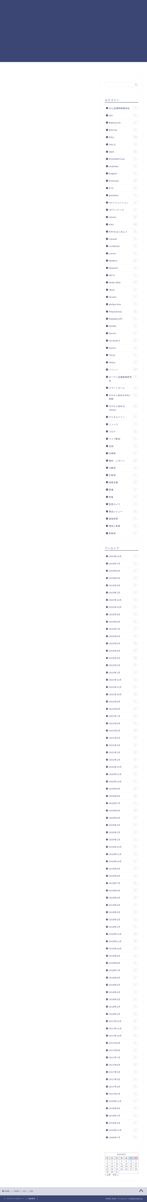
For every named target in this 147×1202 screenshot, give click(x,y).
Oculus (123, 296)
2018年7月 (123, 970)
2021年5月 (123, 730)
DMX (123, 151)
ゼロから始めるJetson (123, 407)
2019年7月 (123, 883)
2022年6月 (123, 636)
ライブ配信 (123, 438)
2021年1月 (123, 759)
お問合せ (29, 10)
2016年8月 (123, 1108)
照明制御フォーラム (118, 4)
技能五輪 (123, 482)
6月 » (116, 1175)
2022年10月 (123, 606)
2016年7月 (123, 1115)
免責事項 (31, 1198)
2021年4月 (123, 737)
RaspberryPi (123, 318)
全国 (123, 446)
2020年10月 (123, 781)
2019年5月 (123, 897)
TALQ (123, 354)
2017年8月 (123, 1050)
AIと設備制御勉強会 (123, 108)
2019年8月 (123, 875)
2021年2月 (123, 752)
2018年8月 (123, 962)
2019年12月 (123, 846)
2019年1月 (123, 926)
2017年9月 (123, 1042)
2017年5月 (123, 1071)
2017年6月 (123, 1064)
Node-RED (61, 4)
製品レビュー (123, 511)
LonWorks (123, 246)
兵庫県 (123, 453)
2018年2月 (123, 1006)
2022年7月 (123, 628)
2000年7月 (123, 1137)
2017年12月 (123, 1021)
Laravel (123, 238)
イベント (123, 369)
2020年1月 (123, 839)
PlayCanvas (97, 4)
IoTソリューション (123, 202)
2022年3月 (123, 657)
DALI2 (123, 144)
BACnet (123, 129)
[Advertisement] (73, 42)
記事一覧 (45, 4)
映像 (123, 489)
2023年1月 (123, 592)
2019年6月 (123, 890)
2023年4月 (123, 585)
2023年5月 (123, 577)
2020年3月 (123, 824)
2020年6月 (123, 810)
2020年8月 (123, 795)
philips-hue (123, 304)
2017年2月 (123, 1093)
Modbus (123, 260)
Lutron (123, 253)
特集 (123, 496)
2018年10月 (123, 948)
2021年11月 (123, 686)
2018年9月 (123, 955)
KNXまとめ (31, 4)
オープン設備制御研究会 (123, 378)
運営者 (136, 4)
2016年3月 (123, 1122)
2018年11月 (123, 941)
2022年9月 (123, 614)
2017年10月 (123, 1035)
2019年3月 (123, 912)
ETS (123, 188)
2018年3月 (123, 999)
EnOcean (123, 180)
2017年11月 (123, 1028)
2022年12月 (123, 599)
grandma (123, 195)
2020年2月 (123, 832)
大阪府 (123, 467)
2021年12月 (123, 679)
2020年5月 (123, 817)
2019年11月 (123, 854)
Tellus (123, 362)
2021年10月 (123, 694)
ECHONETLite (123, 158)
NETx (123, 275)
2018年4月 (123, 992)
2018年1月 (123, 1013)
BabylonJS (123, 122)
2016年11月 (123, 1100)
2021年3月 (123, 745)
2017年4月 (123, 1079)
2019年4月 (123, 904)
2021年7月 (123, 715)
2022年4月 (123, 650)
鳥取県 (123, 533)
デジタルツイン (123, 416)
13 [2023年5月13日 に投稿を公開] (131, 1164)
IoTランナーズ (123, 209)
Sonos (123, 347)
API (123, 115)
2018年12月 (123, 933)
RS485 (123, 325)
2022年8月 (123, 621)
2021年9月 (123, 701)
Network (123, 267)
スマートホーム (123, 387)
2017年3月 (123, 1086)
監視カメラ (123, 504)
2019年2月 (123, 919)
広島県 (123, 475)
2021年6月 (123, 723)
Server (123, 333)
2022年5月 (123, 643)
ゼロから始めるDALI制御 (123, 397)
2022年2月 (123, 665)
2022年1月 (123, 672)
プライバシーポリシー (15, 1198)
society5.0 (123, 340)
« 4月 (108, 1175)
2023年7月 (123, 563)
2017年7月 (123, 1057)
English (123, 173)
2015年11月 (123, 1129)
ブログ (123, 431)
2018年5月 (123, 984)
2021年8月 (123, 708)
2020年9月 (123, 788)
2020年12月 (123, 766)
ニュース (123, 424)
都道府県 (123, 518)
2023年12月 (123, 556)
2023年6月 (123, 570)
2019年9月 (123, 868)
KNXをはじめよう (123, 231)
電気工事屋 (123, 525)
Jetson (123, 217)
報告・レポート (123, 460)
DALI (73, 4)
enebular (123, 166)
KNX (83, 4)
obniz (123, 289)
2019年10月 (123, 861)
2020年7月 (123, 803)
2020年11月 (123, 774)
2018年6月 (123, 977)
